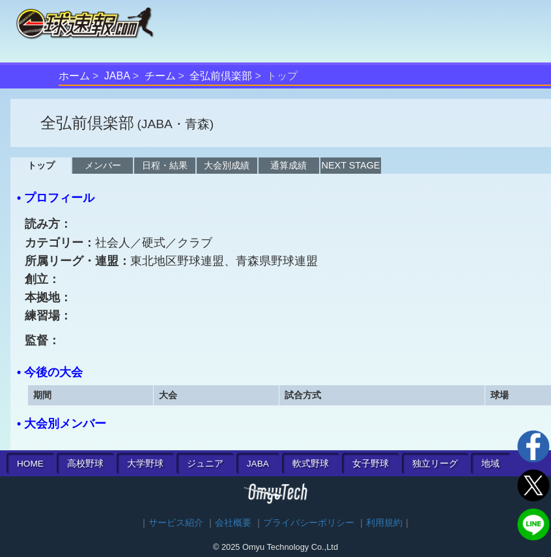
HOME (30, 464)
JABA (117, 75)
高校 (85, 464)
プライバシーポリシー (308, 523)
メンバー (103, 165)
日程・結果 (165, 165)
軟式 (310, 464)
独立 (435, 464)
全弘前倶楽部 (221, 75)
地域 (490, 464)
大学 (145, 464)
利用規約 (384, 523)
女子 (370, 464)
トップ (41, 165)
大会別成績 (226, 165)
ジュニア (205, 464)
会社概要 (233, 523)
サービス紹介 (175, 523)
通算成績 (288, 165)
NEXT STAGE (351, 165)
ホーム (74, 75)
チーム (160, 75)
